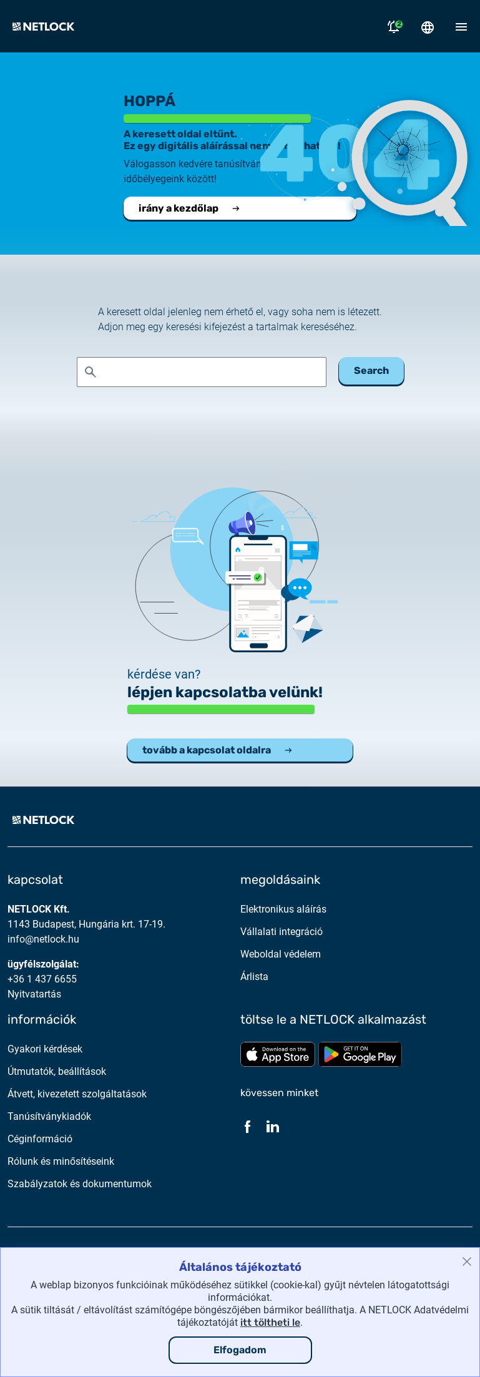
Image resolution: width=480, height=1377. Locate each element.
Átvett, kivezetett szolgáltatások (77, 1094)
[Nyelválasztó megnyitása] (427, 26)
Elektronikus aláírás (283, 909)
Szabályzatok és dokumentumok (79, 1184)
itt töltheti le (270, 1322)
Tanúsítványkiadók (49, 1116)
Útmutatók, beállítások (56, 1071)
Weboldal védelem (280, 954)
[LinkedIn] (272, 1126)
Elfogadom (240, 1350)
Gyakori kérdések (44, 1049)
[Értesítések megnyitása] (394, 26)
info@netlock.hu (43, 939)
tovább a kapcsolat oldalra (217, 750)
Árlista (254, 977)
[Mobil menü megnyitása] (461, 26)
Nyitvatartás (34, 994)
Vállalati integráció (281, 932)
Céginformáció (39, 1139)
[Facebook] (247, 1126)
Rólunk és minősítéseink (60, 1161)
